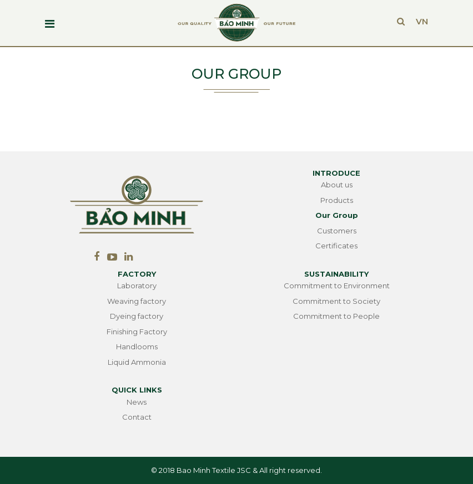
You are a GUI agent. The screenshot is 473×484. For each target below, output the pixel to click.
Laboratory (137, 285)
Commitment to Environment (337, 285)
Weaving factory (136, 301)
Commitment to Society (336, 301)
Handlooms (137, 346)
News (137, 402)
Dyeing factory (136, 316)
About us (337, 184)
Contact (137, 416)
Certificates (336, 245)
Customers (336, 230)
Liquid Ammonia (137, 362)
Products (336, 200)
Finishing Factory (137, 331)
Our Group (336, 215)
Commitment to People (336, 316)
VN (422, 21)
